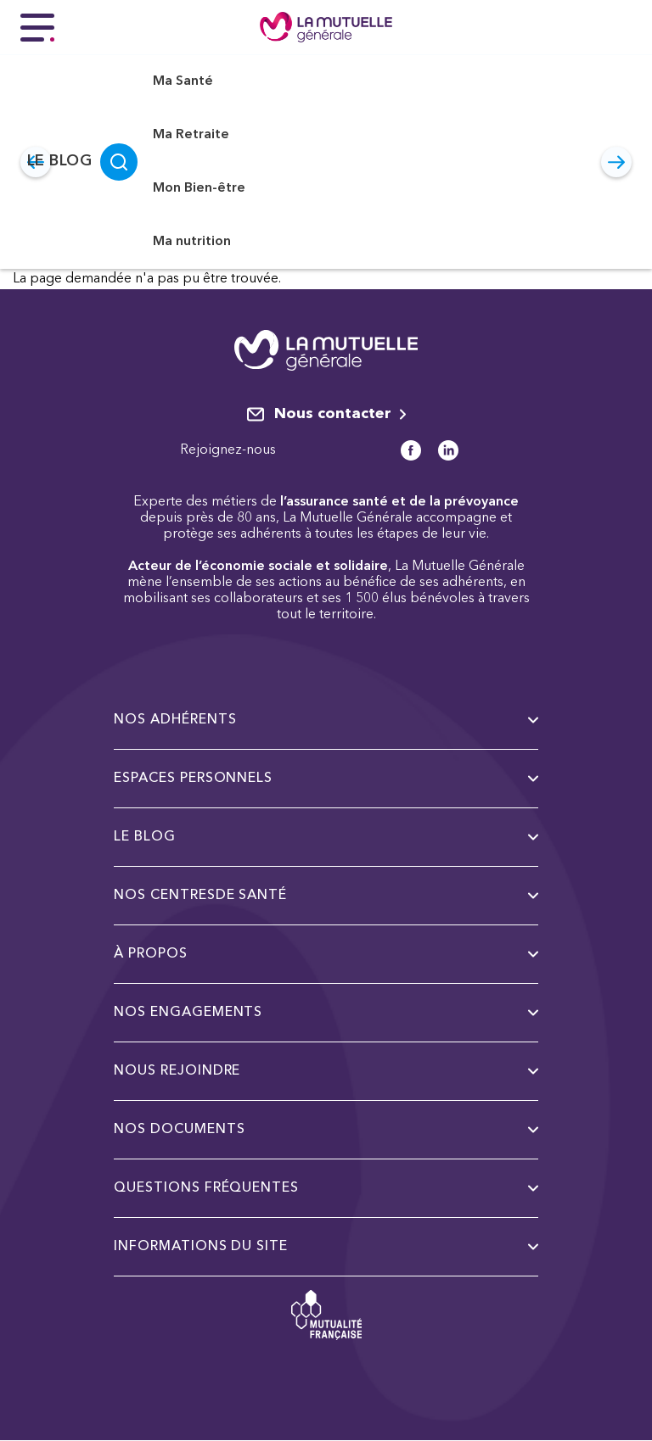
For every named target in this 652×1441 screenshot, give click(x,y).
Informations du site (326, 1247)
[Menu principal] (37, 27)
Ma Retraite (191, 135)
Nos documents (326, 1130)
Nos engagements (326, 1012)
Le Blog (60, 161)
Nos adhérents (326, 720)
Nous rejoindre (326, 1071)
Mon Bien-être (199, 188)
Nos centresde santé (326, 895)
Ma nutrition (192, 242)
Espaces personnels (326, 778)
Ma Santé (183, 81)
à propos (326, 954)
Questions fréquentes (326, 1188)
